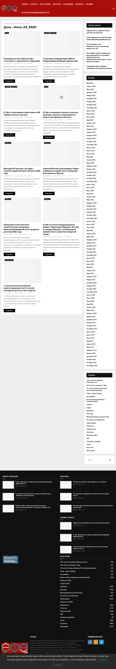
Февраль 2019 (92, 350)
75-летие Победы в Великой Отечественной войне (78, 568)
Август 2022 (91, 221)
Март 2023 (90, 200)
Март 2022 (90, 237)
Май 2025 (90, 120)
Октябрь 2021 (91, 252)
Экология (90, 447)
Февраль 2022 (92, 240)
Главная (24, 4)
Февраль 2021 (92, 276)
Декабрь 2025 (92, 98)
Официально (91, 429)
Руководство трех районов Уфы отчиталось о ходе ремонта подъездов (22, 60)
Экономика (91, 450)
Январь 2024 (91, 169)
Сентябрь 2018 (92, 366)
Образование (91, 423)
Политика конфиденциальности (35, 12)
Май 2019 (90, 341)
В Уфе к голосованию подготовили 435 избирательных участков (22, 113)
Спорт (89, 444)
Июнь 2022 (90, 227)
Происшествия (9, 260)
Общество (53, 33)
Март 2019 (90, 347)
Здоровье (90, 411)
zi (13, 63)
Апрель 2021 (91, 270)
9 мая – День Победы (94, 393)
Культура (90, 414)
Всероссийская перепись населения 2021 (96, 400)
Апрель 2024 (91, 160)
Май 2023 (90, 194)
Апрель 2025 (91, 123)
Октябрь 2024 (91, 141)
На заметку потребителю (96, 420)
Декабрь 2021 (92, 246)
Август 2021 (91, 258)
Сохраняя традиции (94, 441)
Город (6, 33)
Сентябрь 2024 (92, 144)
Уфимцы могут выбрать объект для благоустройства (91, 523)
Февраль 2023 (92, 203)
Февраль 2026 (92, 92)
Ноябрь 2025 (91, 101)
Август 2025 (91, 111)
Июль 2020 (90, 298)
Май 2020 (90, 304)
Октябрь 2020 (91, 289)
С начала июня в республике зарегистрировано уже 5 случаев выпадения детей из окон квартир (19, 288)
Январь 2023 (91, 206)
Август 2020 (91, 295)
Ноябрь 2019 (91, 323)
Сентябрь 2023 (92, 181)
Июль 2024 (90, 151)
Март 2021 (90, 273)
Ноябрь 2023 (91, 175)
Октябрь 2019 (91, 326)
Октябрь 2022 (91, 215)
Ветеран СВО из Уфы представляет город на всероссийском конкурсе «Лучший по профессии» (33, 506)
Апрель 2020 (91, 307)
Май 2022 (90, 230)
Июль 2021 (90, 261)
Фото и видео (45, 4)
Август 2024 (91, 148)
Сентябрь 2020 (92, 292)
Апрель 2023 (91, 197)
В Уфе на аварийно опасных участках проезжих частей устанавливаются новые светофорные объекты (60, 114)
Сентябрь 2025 (92, 108)
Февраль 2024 (92, 166)
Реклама (89, 4)
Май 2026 (90, 83)
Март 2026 (90, 89)
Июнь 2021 (90, 264)
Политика (90, 432)
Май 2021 (90, 267)
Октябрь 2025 (91, 105)
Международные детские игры (98, 417)
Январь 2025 (91, 132)
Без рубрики (91, 396)
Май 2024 (90, 157)
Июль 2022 (90, 224)
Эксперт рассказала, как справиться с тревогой (89, 482)
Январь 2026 (91, 95)
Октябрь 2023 (91, 178)
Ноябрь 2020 (91, 286)
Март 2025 (90, 126)
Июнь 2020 (13, 23)
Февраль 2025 (92, 129)
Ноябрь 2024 (91, 138)
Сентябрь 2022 (92, 218)
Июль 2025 (90, 114)
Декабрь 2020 (92, 283)
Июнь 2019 (90, 338)
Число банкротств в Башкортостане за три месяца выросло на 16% (98, 46)
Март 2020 (90, 310)
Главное (47, 33)
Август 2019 (91, 332)
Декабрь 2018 (92, 356)
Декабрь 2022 (92, 209)
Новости (34, 4)
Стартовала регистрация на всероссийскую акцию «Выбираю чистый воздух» (33, 494)
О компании (68, 4)
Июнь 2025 (90, 117)
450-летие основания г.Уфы (97, 385)
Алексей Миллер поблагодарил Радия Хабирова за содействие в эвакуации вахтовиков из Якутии (61, 170)
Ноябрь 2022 (91, 212)
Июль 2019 (90, 335)
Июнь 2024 (90, 154)
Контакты (57, 4)
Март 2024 (90, 163)
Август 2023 (91, 184)
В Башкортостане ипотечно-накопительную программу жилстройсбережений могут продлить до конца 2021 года (21, 228)
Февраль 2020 (92, 313)
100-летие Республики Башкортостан (73, 562)
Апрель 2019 (91, 344)
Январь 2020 (91, 316)
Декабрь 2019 (92, 319)
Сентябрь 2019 (92, 329)
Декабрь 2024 (92, 135)
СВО (88, 438)
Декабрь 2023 (92, 172)
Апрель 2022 (91, 234)
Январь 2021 (91, 279)
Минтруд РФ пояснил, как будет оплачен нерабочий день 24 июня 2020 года (22, 170)
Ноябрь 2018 (91, 359)
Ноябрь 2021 (91, 249)
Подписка (79, 4)
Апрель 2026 (91, 86)
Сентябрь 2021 (92, 255)
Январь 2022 (91, 243)
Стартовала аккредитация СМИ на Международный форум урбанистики (60, 60)
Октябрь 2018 (91, 362)
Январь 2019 (91, 353)
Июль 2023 (90, 187)
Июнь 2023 (90, 191)
